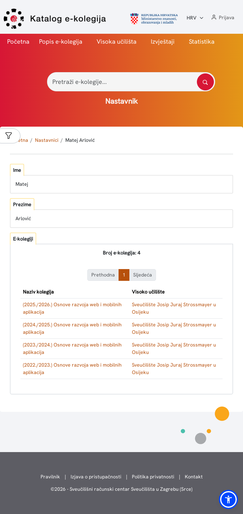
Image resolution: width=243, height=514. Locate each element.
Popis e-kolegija (60, 41)
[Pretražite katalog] (205, 81)
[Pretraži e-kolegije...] (131, 81)
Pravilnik (50, 476)
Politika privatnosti (153, 476)
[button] (222, 17)
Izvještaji (163, 41)
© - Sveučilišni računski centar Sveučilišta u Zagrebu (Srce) (121, 489)
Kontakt (194, 476)
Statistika (202, 41)
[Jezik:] (195, 18)
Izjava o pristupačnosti (96, 476)
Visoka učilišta (117, 41)
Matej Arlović (80, 140)
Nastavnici (47, 140)
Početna (18, 41)
